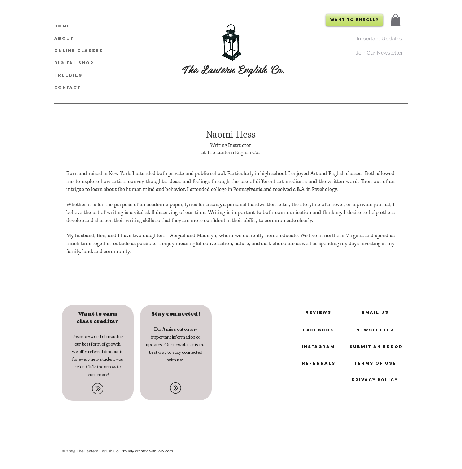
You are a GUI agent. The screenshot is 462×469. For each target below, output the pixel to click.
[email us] (375, 312)
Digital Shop (73, 62)
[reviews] (318, 312)
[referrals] (318, 363)
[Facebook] (318, 330)
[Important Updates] (379, 38)
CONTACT (67, 87)
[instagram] (318, 346)
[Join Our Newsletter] (379, 52)
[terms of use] (375, 363)
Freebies (68, 75)
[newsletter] (375, 330)
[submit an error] (376, 346)
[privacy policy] (375, 380)
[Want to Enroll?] (354, 20)
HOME (62, 26)
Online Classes (78, 50)
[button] (396, 20)
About (64, 38)
